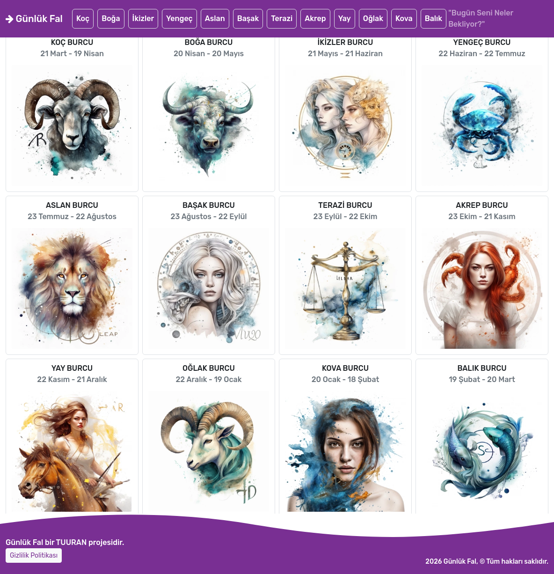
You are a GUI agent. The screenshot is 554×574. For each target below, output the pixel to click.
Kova (404, 18)
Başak (248, 18)
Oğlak (373, 18)
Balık (433, 18)
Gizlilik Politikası (34, 555)
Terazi (281, 18)
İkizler (143, 18)
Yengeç (179, 18)
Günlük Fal (34, 18)
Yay (344, 18)
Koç (82, 18)
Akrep (315, 18)
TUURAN (71, 542)
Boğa (111, 18)
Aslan (215, 18)
